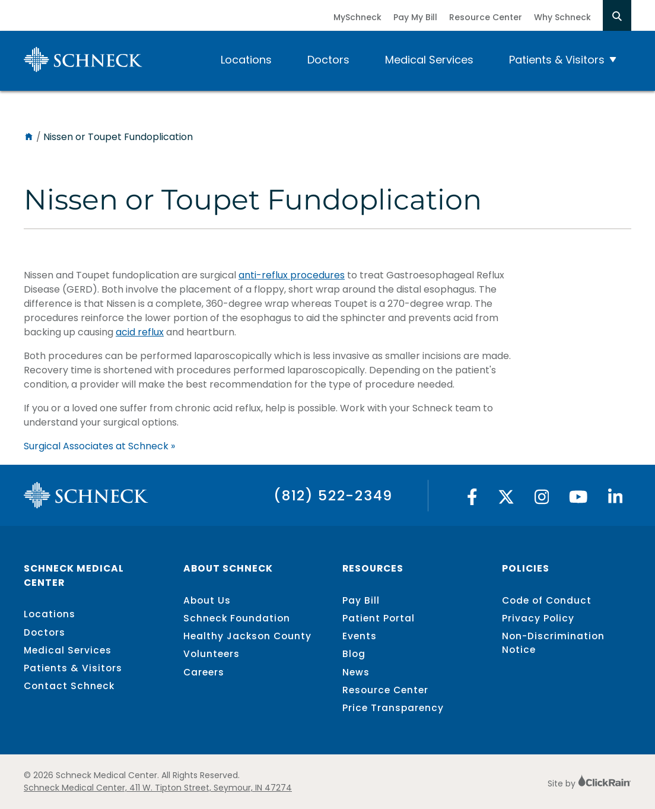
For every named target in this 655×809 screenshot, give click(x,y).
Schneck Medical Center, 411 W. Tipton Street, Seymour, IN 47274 (158, 788)
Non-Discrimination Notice (553, 643)
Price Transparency (393, 708)
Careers (203, 672)
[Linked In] (615, 500)
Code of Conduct (547, 600)
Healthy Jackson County (247, 636)
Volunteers (211, 654)
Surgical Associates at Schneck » (99, 446)
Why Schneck (562, 17)
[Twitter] (506, 500)
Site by (589, 783)
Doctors (328, 59)
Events (359, 636)
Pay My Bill (415, 17)
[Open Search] (617, 15)
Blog (353, 654)
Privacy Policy (538, 618)
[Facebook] (472, 500)
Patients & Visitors (557, 59)
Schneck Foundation (236, 618)
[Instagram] (542, 500)
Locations (246, 59)
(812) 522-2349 (333, 495)
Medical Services (429, 59)
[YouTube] (578, 500)
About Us (207, 600)
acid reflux (140, 332)
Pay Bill (361, 600)
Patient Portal (378, 618)
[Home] (29, 137)
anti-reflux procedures (292, 275)
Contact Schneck (69, 686)
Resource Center (485, 17)
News (356, 672)
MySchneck (357, 17)
